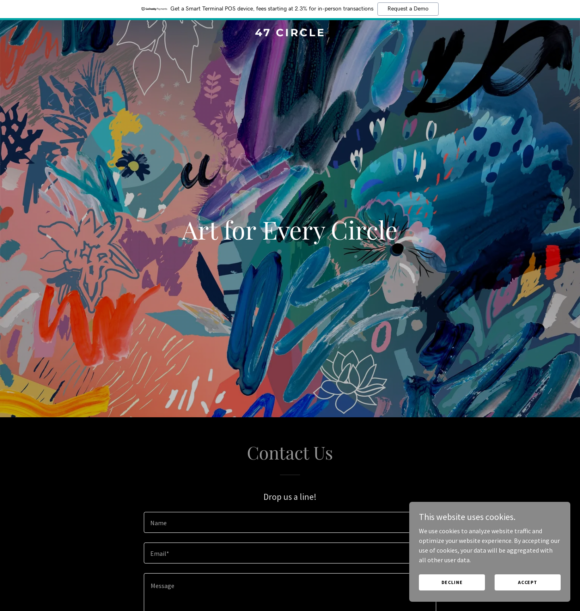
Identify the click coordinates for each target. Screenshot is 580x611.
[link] (290, 34)
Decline (452, 582)
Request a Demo (408, 9)
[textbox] (290, 522)
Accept (527, 582)
